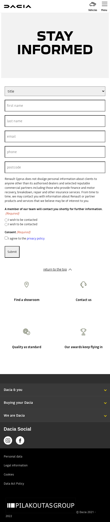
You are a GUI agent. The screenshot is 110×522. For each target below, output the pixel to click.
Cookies (9, 474)
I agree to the (26, 238)
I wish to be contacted (22, 220)
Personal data (13, 456)
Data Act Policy (14, 484)
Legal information (16, 465)
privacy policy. (36, 238)
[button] (55, 385)
